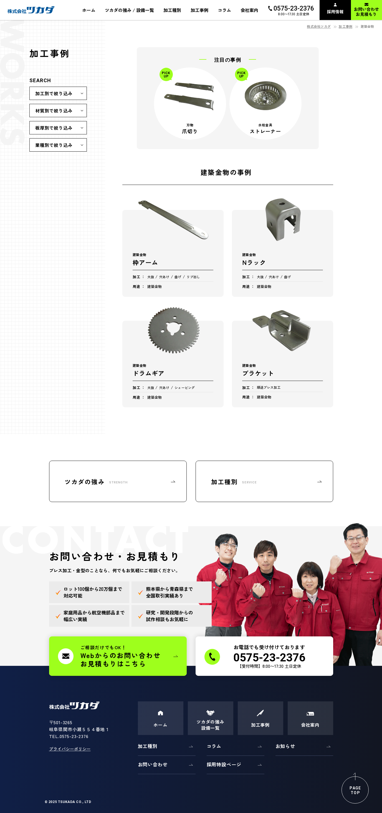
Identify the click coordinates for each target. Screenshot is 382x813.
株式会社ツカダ (319, 26)
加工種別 (148, 745)
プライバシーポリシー (70, 749)
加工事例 (345, 26)
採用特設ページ (224, 764)
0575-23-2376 (74, 736)
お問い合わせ (153, 764)
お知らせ (285, 745)
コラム (214, 745)
